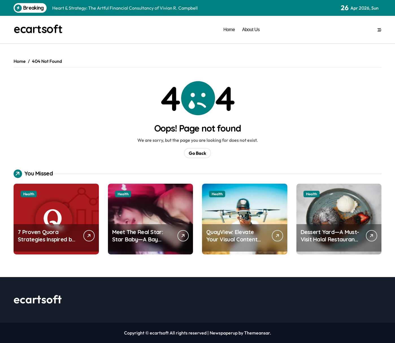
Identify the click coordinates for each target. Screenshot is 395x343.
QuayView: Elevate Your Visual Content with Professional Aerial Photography (231, 243)
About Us (251, 29)
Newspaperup (224, 333)
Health (28, 194)
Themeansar (257, 333)
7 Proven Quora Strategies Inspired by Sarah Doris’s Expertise (47, 239)
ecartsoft (38, 29)
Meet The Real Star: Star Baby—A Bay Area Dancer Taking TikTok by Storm (138, 243)
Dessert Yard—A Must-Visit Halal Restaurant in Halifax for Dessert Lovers (330, 243)
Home (229, 29)
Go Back (197, 153)
